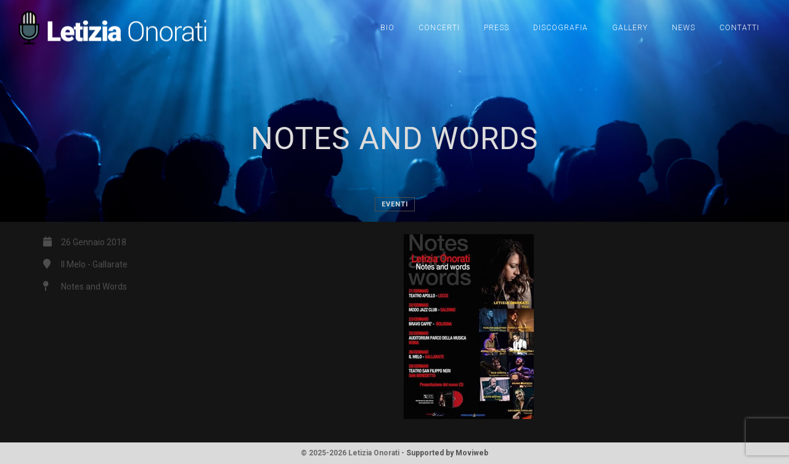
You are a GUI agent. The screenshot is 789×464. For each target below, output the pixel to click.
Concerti (439, 27)
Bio (387, 27)
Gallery (630, 27)
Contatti (739, 27)
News (683, 27)
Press (496, 27)
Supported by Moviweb (447, 453)
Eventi (395, 204)
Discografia (560, 27)
